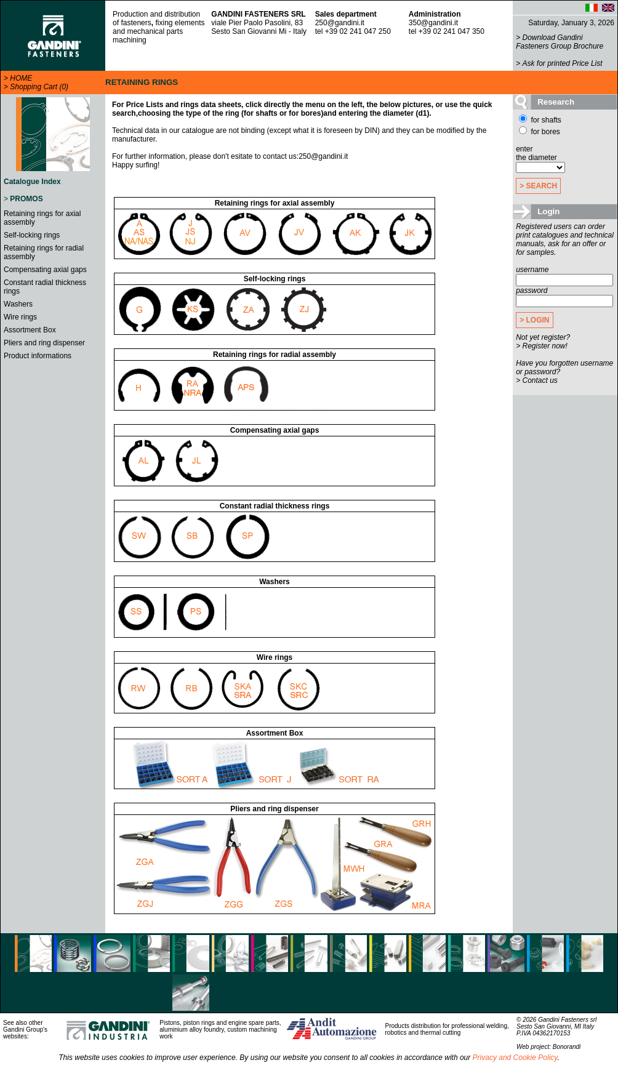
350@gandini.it (433, 22)
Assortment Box (30, 330)
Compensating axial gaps (45, 269)
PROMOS (26, 199)
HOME (21, 78)
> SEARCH (538, 186)
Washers (18, 304)
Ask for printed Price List (563, 63)
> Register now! (542, 346)
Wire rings (20, 317)
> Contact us (537, 380)
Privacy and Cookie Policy (515, 1057)
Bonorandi (567, 1046)
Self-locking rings (32, 235)
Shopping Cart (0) (39, 86)
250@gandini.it (339, 22)
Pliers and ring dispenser (44, 343)
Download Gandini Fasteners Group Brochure (559, 41)
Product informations (37, 355)
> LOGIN (534, 320)
